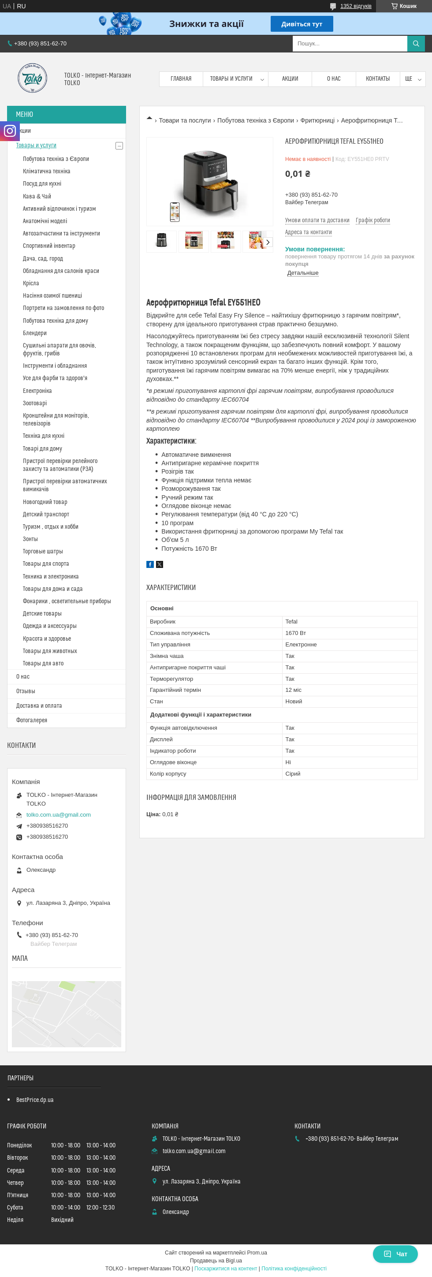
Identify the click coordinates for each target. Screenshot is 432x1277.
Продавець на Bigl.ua (216, 1261)
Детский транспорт (46, 514)
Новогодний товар (45, 502)
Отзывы (25, 691)
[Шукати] (416, 44)
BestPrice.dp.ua (35, 1100)
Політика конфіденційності (294, 1269)
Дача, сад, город (43, 258)
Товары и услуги (231, 78)
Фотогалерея (31, 720)
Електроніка (37, 391)
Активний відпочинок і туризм (59, 209)
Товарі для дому (42, 448)
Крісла (31, 283)
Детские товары (42, 613)
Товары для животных (50, 651)
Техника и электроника (51, 576)
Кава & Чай (37, 196)
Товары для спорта (46, 564)
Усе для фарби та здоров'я (55, 378)
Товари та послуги (185, 120)
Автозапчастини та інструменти (61, 233)
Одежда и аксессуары (50, 626)
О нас (334, 78)
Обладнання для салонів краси (61, 271)
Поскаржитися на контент (225, 1269)
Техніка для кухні (43, 436)
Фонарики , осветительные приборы (67, 601)
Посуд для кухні (42, 183)
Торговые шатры (43, 551)
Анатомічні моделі (45, 221)
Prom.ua (257, 1253)
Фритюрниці (318, 120)
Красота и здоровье (47, 638)
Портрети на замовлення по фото (63, 308)
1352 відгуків (356, 6)
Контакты (378, 78)
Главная (181, 78)
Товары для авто (43, 663)
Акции (290, 78)
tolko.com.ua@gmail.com (58, 814)
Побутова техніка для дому (55, 321)
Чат (395, 1254)
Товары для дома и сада (53, 589)
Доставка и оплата (39, 705)
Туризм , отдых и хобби (50, 526)
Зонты (30, 539)
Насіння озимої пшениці (52, 295)
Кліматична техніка (47, 171)
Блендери (35, 333)
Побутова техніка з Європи (255, 120)
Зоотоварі (35, 403)
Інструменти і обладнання (55, 366)
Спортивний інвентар (49, 246)
